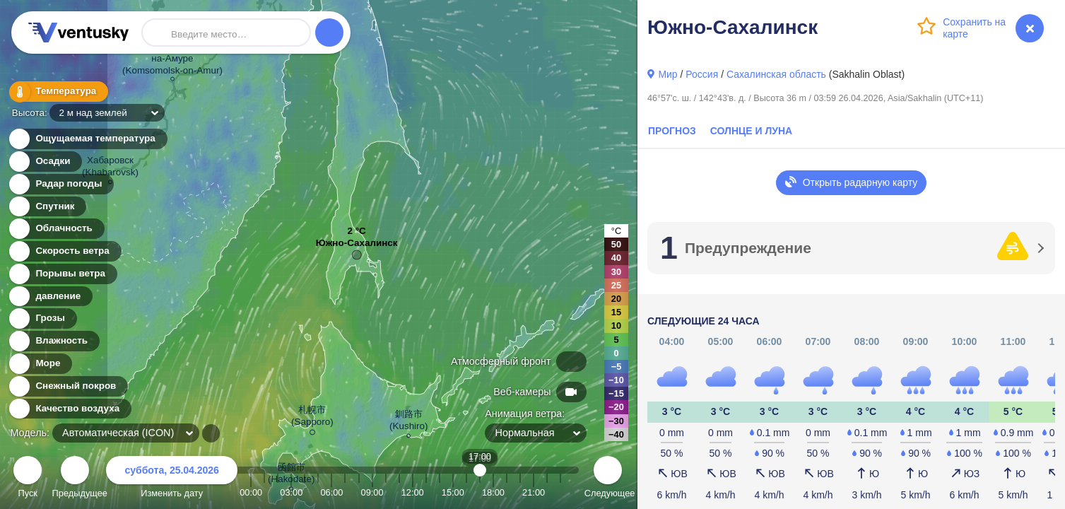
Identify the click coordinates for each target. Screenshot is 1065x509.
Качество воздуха (69, 409)
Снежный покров (67, 386)
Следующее (607, 479)
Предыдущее (75, 479)
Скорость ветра (64, 251)
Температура (57, 91)
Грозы (42, 318)
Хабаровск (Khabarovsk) (110, 168)
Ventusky (76, 32)
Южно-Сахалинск (357, 246)
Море (40, 363)
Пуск (27, 479)
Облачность (56, 228)
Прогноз (672, 130)
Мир (667, 74)
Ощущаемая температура (87, 139)
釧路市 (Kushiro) (408, 422)
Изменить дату (171, 479)
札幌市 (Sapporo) (312, 418)
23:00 (560, 492)
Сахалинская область (776, 74)
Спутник (47, 207)
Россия (702, 74)
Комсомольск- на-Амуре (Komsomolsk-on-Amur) (172, 60)
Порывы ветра (62, 274)
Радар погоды (60, 184)
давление (50, 296)
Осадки (45, 161)
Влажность (53, 341)
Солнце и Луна (751, 130)
